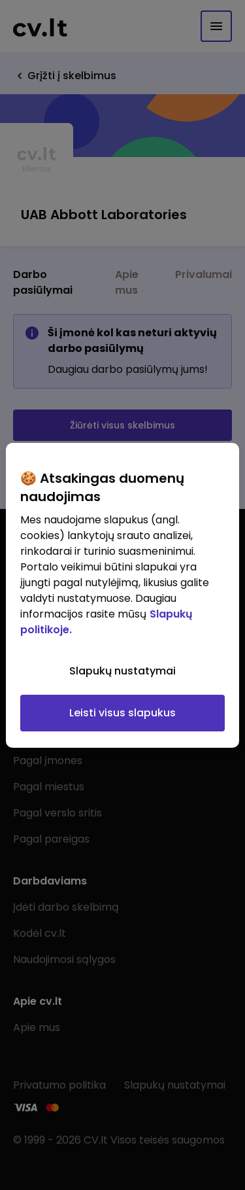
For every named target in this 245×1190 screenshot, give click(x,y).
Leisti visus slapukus (122, 712)
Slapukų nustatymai (122, 670)
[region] (122, 595)
